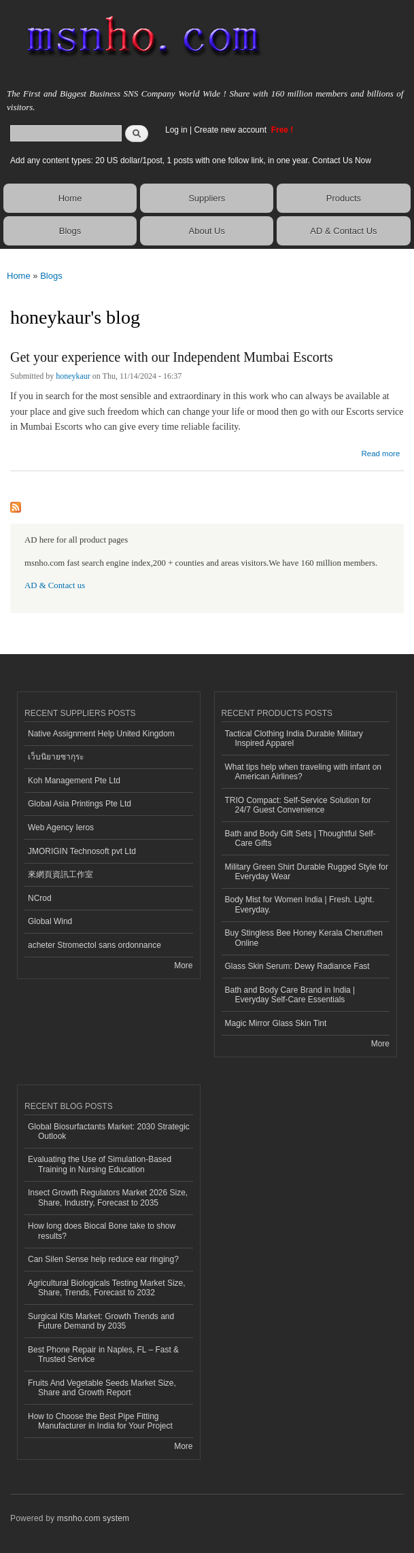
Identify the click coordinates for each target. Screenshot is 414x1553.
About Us (207, 231)
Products (343, 198)
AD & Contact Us (343, 231)
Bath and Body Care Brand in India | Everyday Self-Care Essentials (290, 994)
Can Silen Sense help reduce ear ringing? (103, 1259)
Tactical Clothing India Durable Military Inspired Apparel (294, 738)
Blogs (70, 231)
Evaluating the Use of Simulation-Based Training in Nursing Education (99, 1164)
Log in (176, 130)
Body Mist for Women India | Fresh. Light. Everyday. (300, 904)
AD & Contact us (54, 585)
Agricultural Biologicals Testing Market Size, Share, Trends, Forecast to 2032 (107, 1287)
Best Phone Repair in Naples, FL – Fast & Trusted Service (103, 1354)
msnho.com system (93, 1518)
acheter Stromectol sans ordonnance (94, 945)
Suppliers (206, 198)
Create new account (231, 130)
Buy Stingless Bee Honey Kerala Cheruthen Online (304, 937)
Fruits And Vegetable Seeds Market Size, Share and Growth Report (102, 1387)
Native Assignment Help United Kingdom (101, 733)
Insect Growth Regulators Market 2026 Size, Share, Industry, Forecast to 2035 (108, 1197)
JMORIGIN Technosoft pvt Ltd (82, 851)
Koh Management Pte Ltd (74, 780)
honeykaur (73, 376)
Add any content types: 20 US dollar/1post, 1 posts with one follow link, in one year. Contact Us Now (190, 160)
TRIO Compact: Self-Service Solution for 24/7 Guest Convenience (298, 805)
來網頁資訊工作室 (60, 874)
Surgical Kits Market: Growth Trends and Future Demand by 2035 (101, 1321)
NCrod (40, 898)
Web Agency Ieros (61, 827)
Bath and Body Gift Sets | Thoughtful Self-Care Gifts (300, 838)
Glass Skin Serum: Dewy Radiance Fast (297, 966)
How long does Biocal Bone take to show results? (101, 1230)
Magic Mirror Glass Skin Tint (276, 1023)
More (183, 965)
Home (70, 198)
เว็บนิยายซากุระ (56, 757)
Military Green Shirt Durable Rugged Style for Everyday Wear (306, 871)
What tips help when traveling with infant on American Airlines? (303, 771)
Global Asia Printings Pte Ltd (79, 803)
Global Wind (50, 921)
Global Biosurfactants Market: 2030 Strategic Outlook (109, 1131)
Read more (380, 452)
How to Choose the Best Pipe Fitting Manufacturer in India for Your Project (100, 1421)
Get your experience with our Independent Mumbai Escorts (171, 356)
